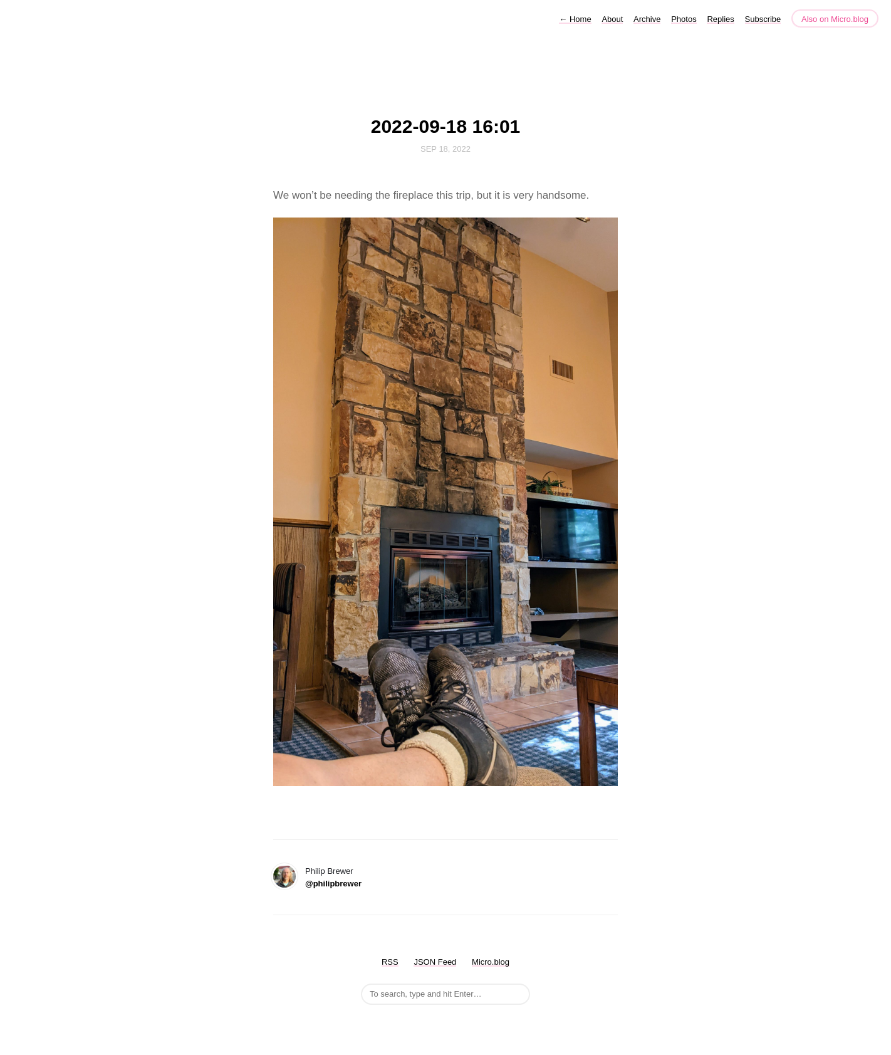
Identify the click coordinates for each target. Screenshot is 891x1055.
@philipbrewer (333, 883)
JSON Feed (435, 962)
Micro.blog (490, 962)
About (612, 19)
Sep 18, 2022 (445, 149)
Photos (683, 19)
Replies (720, 19)
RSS (390, 962)
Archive (646, 19)
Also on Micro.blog (834, 19)
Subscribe (763, 19)
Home (575, 19)
